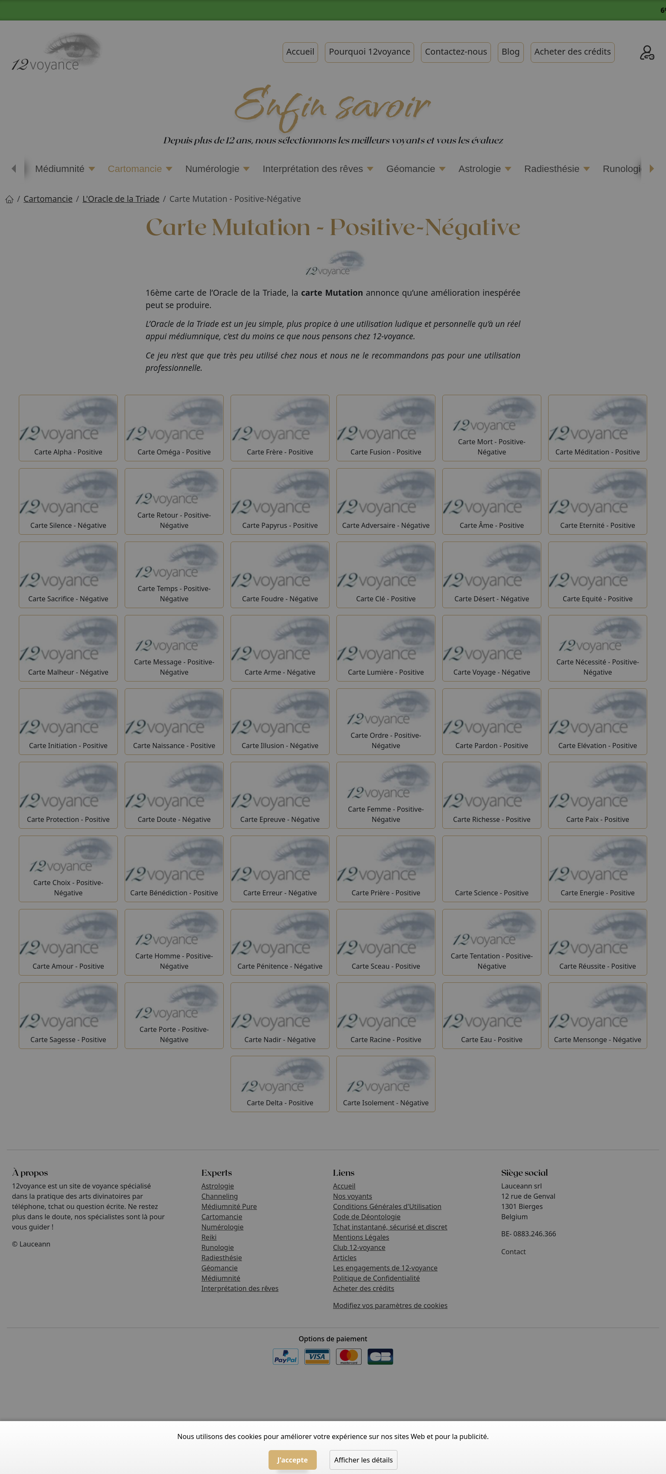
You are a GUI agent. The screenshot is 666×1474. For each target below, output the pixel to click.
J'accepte (293, 1460)
